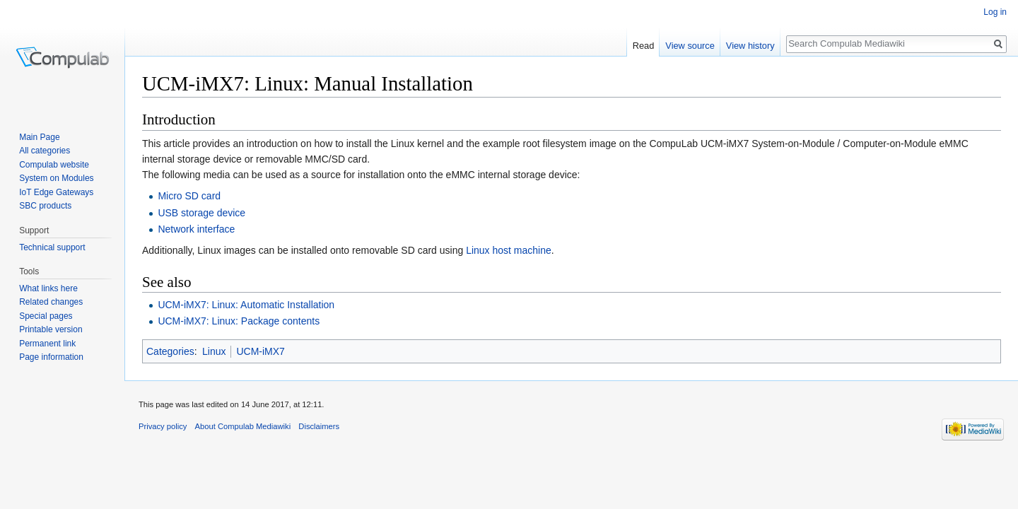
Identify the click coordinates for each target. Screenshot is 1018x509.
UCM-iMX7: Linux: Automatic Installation (246, 304)
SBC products (45, 206)
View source (689, 45)
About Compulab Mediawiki (243, 426)
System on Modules (56, 178)
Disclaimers (318, 426)
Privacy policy (163, 426)
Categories (170, 351)
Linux (214, 351)
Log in (995, 12)
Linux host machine (508, 250)
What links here (48, 288)
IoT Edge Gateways (56, 192)
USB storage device (201, 212)
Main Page (39, 137)
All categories (44, 151)
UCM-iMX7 (260, 351)
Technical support (52, 247)
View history (750, 45)
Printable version (50, 329)
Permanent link (47, 344)
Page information (51, 357)
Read (644, 45)
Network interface (196, 229)
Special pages (45, 316)
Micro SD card (189, 195)
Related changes (51, 302)
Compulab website (54, 165)
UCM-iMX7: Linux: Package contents (239, 321)
